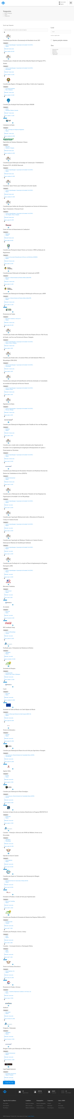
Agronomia (61, 52)
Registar (61, 4)
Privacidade (60, 1105)
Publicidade (49, 1105)
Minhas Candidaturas (30, 1107)
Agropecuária (61, 53)
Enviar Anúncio (40, 1105)
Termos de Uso (61, 1107)
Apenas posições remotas (60, 40)
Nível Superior (6, 1105)
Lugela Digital (31, 1116)
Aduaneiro (61, 50)
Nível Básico (5, 1107)
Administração (61, 49)
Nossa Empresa (50, 1107)
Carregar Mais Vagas (9, 1082)
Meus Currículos (29, 1105)
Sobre (59, 1103)
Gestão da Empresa (40, 1107)
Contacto (49, 1103)
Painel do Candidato (30, 1103)
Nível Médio (5, 1103)
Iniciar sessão (62, 2)
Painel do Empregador (41, 1103)
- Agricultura (61, 54)
